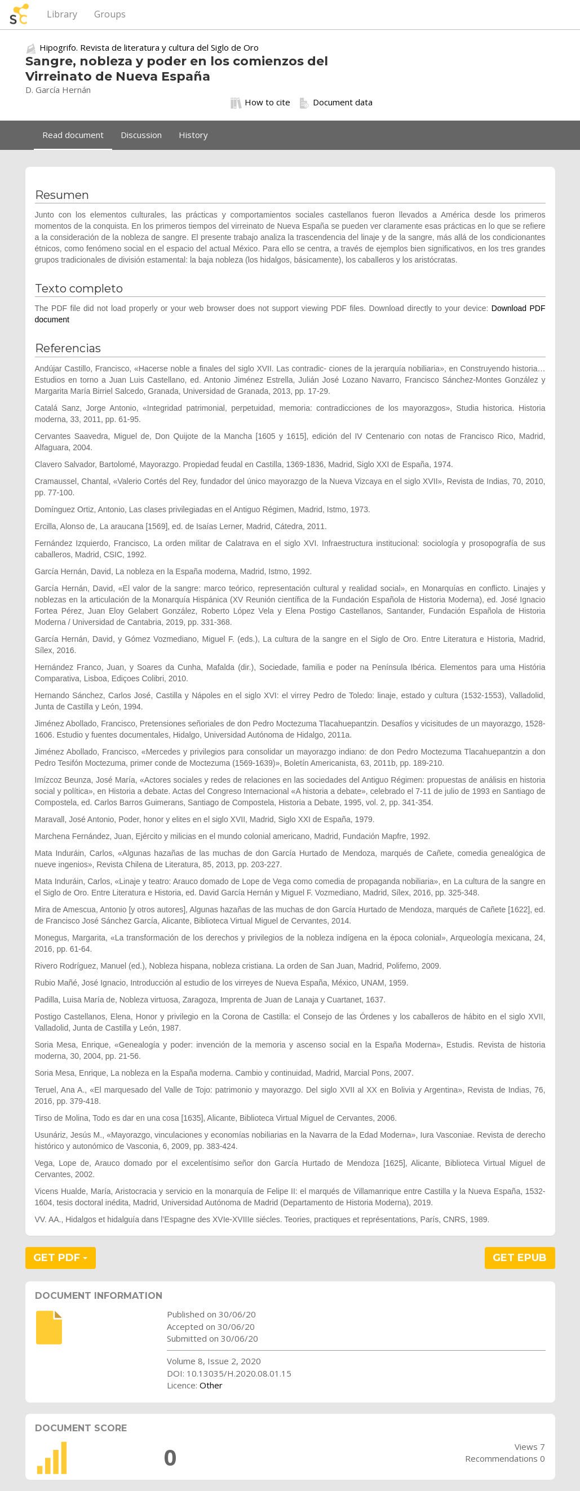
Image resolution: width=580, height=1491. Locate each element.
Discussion (141, 134)
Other (211, 1385)
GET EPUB (520, 1258)
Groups (110, 14)
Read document (73, 134)
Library (62, 14)
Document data (336, 102)
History (193, 134)
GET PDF (60, 1258)
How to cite (260, 102)
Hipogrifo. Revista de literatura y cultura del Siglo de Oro (149, 47)
